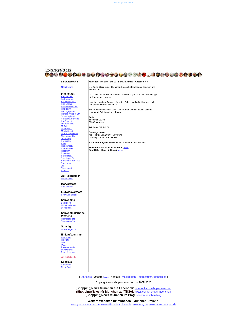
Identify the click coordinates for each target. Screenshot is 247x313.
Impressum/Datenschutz (152, 276)
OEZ (63, 245)
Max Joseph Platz (69, 133)
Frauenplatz (66, 104)
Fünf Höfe (66, 237)
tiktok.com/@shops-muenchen (153, 291)
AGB (106, 276)
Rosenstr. (65, 151)
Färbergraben (67, 99)
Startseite (67, 87)
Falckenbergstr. (68, 101)
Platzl (63, 143)
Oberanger (66, 138)
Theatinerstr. (67, 168)
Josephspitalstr (68, 116)
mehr (126, 147)
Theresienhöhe (68, 221)
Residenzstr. (67, 146)
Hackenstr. (66, 109)
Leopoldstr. (66, 208)
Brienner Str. (67, 96)
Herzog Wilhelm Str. (70, 114)
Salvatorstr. (66, 156)
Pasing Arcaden (68, 247)
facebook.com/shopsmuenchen (153, 288)
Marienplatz (66, 128)
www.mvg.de (140, 304)
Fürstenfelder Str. (69, 106)
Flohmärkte (66, 267)
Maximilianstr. (67, 131)
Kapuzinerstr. (67, 186)
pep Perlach (66, 249)
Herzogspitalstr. (68, 111)
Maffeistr (65, 126)
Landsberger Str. (69, 229)
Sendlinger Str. (68, 158)
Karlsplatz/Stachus (70, 118)
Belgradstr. (66, 203)
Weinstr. (65, 170)
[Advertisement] (123, 27)
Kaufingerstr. (67, 121)
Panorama (66, 264)
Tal (62, 165)
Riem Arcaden (68, 252)
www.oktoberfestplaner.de (116, 304)
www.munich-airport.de (162, 304)
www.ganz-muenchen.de (85, 304)
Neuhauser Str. (68, 136)
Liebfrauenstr (67, 123)
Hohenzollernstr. (69, 205)
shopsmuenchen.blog (148, 295)
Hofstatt (65, 240)
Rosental (65, 153)
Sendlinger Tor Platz (70, 160)
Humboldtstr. (67, 178)
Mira (63, 242)
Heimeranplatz (68, 219)
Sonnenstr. (66, 163)
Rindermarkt (67, 148)
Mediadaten (129, 276)
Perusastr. (66, 141)
